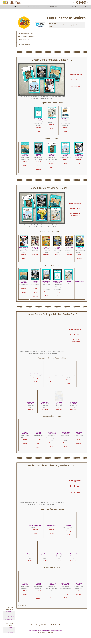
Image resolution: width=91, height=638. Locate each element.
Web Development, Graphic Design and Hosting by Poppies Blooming (45, 631)
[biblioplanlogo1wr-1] (12, 2)
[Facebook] (77, 2)
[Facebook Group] (80, 2)
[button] (87, 2)
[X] (82, 2)
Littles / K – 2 (9, 611)
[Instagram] (85, 2)
